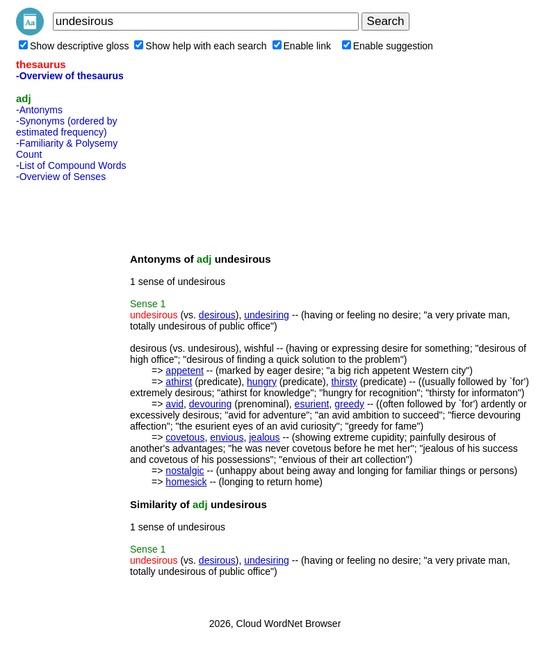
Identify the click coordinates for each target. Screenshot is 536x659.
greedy (349, 403)
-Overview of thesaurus (70, 75)
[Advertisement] (71, 395)
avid (174, 403)
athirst (178, 381)
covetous (184, 437)
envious (226, 437)
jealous (264, 437)
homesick (185, 481)
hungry (262, 381)
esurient (312, 403)
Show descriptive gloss (74, 45)
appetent (184, 370)
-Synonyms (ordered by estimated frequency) (66, 126)
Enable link (302, 45)
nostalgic (184, 470)
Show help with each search (200, 45)
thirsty (344, 381)
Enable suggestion (387, 45)
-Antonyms (39, 109)
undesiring (266, 314)
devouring (210, 403)
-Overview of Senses (61, 176)
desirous (217, 314)
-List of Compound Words (71, 165)
